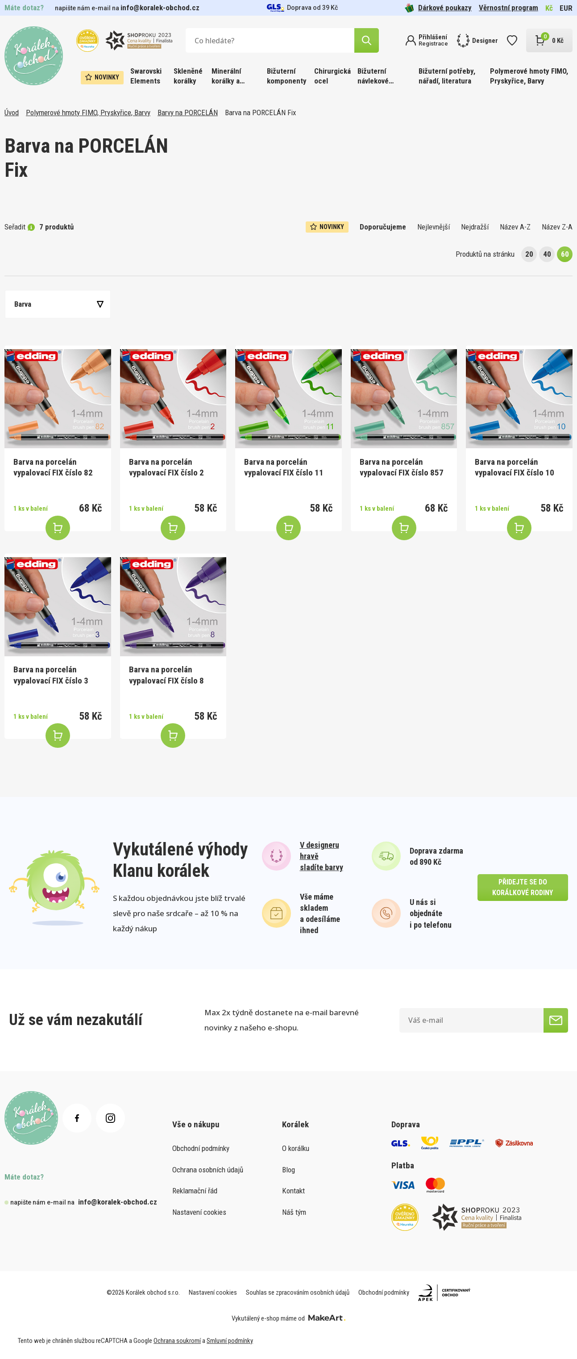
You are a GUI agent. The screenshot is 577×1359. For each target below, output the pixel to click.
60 (565, 254)
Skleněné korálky (188, 76)
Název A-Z (515, 226)
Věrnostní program (508, 7)
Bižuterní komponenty (287, 76)
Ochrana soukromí (177, 1341)
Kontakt (293, 1190)
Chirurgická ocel (332, 76)
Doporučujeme (383, 226)
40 (547, 254)
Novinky (102, 77)
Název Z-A (557, 226)
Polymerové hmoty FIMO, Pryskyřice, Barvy (529, 76)
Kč (549, 8)
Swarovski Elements (146, 76)
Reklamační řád (194, 1190)
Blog (288, 1169)
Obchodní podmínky (200, 1148)
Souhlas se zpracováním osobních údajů (297, 1292)
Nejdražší (475, 226)
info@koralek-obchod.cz (159, 7)
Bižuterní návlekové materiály (373, 77)
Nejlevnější (433, 226)
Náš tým (294, 1212)
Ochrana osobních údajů (207, 1169)
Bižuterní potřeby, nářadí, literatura (447, 76)
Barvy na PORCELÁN (188, 112)
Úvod (11, 112)
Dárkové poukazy (438, 8)
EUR (566, 8)
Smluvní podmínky (230, 1341)
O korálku (295, 1148)
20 (529, 254)
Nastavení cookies (199, 1212)
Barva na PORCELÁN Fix (260, 112)
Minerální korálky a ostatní (226, 77)
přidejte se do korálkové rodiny (522, 887)
